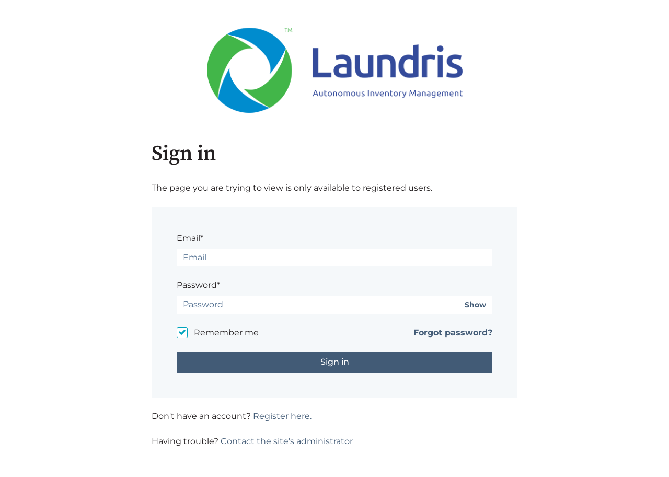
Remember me (226, 333)
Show (475, 304)
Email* (190, 238)
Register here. (282, 416)
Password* (198, 285)
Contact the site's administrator (287, 441)
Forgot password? (452, 333)
